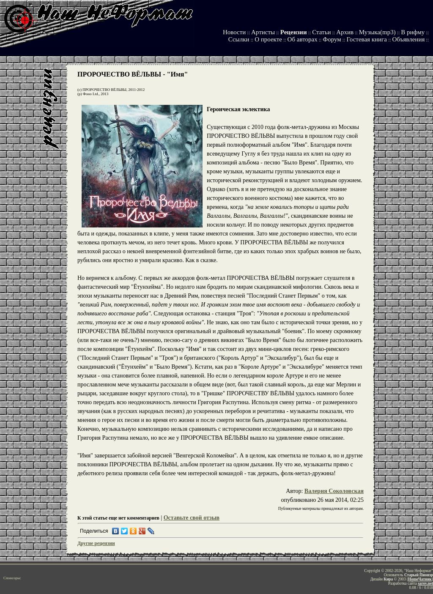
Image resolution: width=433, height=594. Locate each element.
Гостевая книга (366, 39)
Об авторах (303, 39)
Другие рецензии (96, 543)
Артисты (263, 32)
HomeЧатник (420, 579)
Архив (345, 32)
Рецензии (293, 32)
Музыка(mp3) (377, 32)
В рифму (413, 32)
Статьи (321, 32)
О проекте (268, 39)
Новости (234, 32)
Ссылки (238, 39)
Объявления (408, 39)
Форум (332, 39)
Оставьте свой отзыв (191, 518)
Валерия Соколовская (334, 491)
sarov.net (425, 583)
